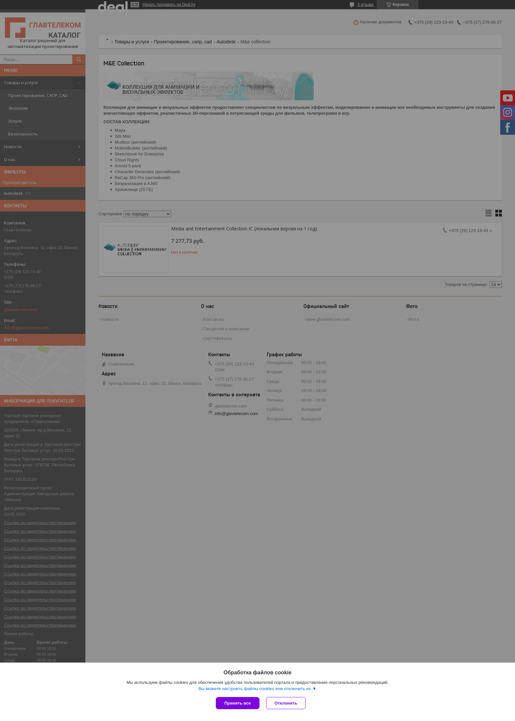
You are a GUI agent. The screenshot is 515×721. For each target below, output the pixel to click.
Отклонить (286, 703)
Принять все (237, 703)
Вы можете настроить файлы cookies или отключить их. (255, 688)
